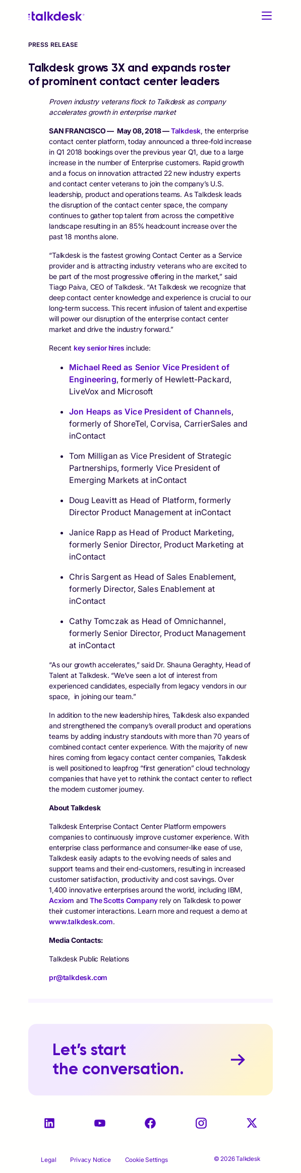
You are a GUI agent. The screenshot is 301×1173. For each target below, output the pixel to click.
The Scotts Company (123, 900)
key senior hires (99, 347)
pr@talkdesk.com (78, 977)
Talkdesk (186, 130)
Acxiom (61, 900)
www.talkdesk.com (81, 921)
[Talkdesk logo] (56, 16)
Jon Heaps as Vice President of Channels (150, 411)
